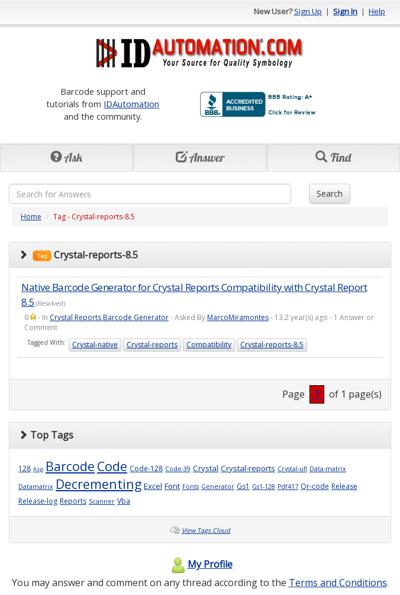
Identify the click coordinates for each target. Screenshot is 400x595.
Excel (153, 486)
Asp (38, 469)
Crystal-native (95, 345)
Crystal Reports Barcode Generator (109, 317)
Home (31, 217)
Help (377, 11)
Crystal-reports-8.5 (272, 345)
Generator (217, 486)
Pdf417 (288, 486)
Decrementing (98, 483)
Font (172, 486)
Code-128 (146, 468)
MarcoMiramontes (238, 317)
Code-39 (178, 469)
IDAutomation (131, 104)
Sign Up (308, 11)
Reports (73, 501)
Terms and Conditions (338, 582)
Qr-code (315, 486)
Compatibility (208, 345)
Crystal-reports (152, 345)
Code (112, 466)
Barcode (70, 466)
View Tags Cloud (206, 530)
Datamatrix (35, 486)
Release (344, 486)
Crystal (205, 468)
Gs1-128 (263, 486)
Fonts (190, 486)
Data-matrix (327, 469)
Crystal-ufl (292, 469)
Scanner (102, 501)
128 (24, 468)
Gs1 (243, 486)
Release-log (37, 501)
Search (330, 193)
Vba (123, 501)
